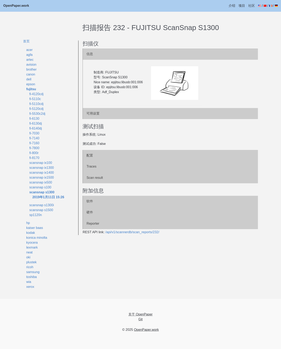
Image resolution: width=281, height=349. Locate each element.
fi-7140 (34, 138)
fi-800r (33, 153)
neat (29, 252)
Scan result (94, 177)
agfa (29, 54)
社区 (251, 5)
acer (29, 50)
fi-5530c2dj (37, 113)
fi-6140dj (35, 128)
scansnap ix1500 (41, 177)
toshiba (31, 277)
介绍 (232, 5)
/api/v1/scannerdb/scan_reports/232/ (132, 232)
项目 (241, 5)
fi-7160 (34, 143)
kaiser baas (34, 228)
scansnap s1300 (41, 192)
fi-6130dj (35, 123)
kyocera (32, 242)
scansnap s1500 (41, 210)
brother (31, 69)
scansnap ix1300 (41, 167)
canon (30, 74)
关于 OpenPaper (140, 314)
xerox (30, 286)
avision (31, 64)
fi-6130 (34, 118)
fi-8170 (34, 158)
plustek (31, 262)
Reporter (92, 223)
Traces (91, 166)
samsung (32, 272)
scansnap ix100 (40, 162)
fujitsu (31, 89)
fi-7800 (34, 148)
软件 (89, 201)
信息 (89, 54)
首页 (26, 41)
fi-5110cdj (36, 104)
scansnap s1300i (41, 205)
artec (30, 59)
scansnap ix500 (40, 182)
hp (28, 223)
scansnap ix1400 (41, 172)
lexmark (32, 247)
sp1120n (35, 215)
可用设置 (93, 113)
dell (28, 79)
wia (28, 282)
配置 (89, 155)
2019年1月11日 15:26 (48, 197)
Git (140, 319)
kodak (30, 232)
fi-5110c (35, 99)
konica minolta (36, 237)
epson (30, 84)
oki (28, 257)
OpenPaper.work (16, 5)
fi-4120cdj (36, 94)
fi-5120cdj (36, 108)
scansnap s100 (40, 187)
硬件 (89, 212)
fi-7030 (34, 133)
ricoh (29, 267)
